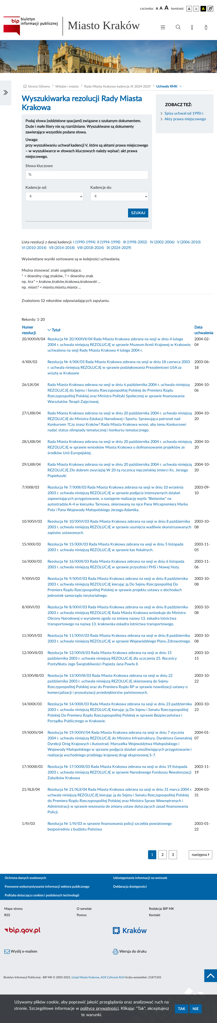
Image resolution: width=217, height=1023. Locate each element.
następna (200, 855)
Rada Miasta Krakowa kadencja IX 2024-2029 (117, 86)
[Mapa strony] (193, 28)
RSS (7, 915)
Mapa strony (13, 909)
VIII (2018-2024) (90, 248)
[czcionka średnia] (161, 8)
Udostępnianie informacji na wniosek (140, 878)
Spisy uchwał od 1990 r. (184, 113)
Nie (196, 1009)
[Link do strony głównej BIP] (78, 26)
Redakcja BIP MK (161, 909)
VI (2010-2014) (34, 248)
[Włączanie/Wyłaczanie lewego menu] (5, 92)
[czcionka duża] (167, 8)
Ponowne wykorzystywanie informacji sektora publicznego (47, 886)
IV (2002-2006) (162, 242)
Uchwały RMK (166, 86)
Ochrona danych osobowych (25, 878)
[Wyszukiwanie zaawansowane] (178, 27)
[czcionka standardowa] (157, 8)
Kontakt (154, 915)
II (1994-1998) (108, 242)
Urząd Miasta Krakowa (85, 977)
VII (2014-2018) (62, 248)
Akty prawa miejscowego (185, 119)
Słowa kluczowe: (39, 166)
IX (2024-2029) (119, 248)
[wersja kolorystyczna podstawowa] (189, 9)
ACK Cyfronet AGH (113, 977)
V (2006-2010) (189, 242)
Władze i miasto (67, 86)
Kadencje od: (36, 187)
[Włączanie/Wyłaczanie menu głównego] (162, 28)
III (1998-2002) (135, 242)
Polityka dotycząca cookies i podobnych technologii (42, 895)
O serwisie (84, 909)
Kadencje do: (101, 187)
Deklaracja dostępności (130, 886)
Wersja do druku (130, 952)
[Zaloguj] (207, 28)
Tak (181, 1009)
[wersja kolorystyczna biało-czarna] (196, 9)
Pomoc (82, 915)
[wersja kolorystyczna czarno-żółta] (203, 9)
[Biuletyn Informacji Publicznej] (54, 933)
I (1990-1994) (84, 242)
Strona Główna (39, 86)
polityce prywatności (99, 1009)
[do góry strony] (210, 975)
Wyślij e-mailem (20, 952)
